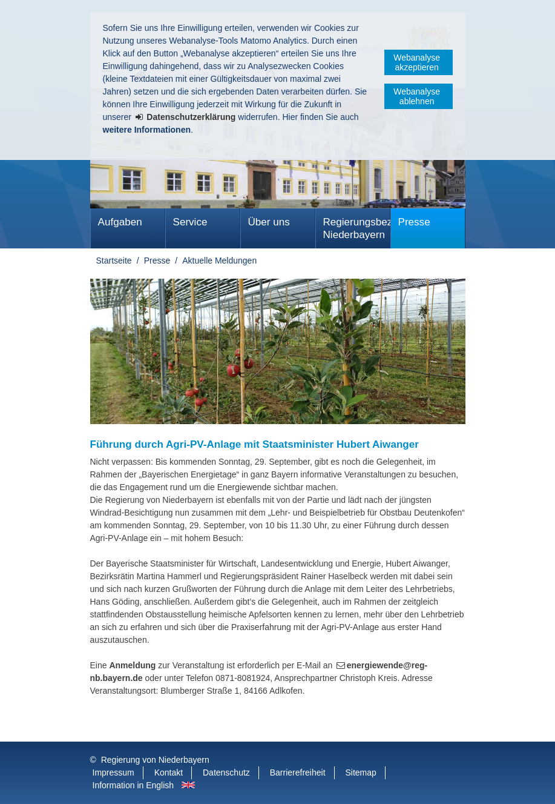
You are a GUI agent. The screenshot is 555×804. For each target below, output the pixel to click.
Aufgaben (120, 222)
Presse (414, 222)
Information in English (133, 785)
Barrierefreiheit (298, 772)
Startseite (114, 260)
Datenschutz (226, 772)
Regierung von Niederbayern (155, 760)
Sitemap (360, 772)
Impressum (113, 772)
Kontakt (168, 772)
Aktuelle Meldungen (219, 260)
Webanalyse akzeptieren (416, 62)
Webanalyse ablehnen (416, 96)
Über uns (269, 222)
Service (190, 222)
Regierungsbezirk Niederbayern (356, 228)
